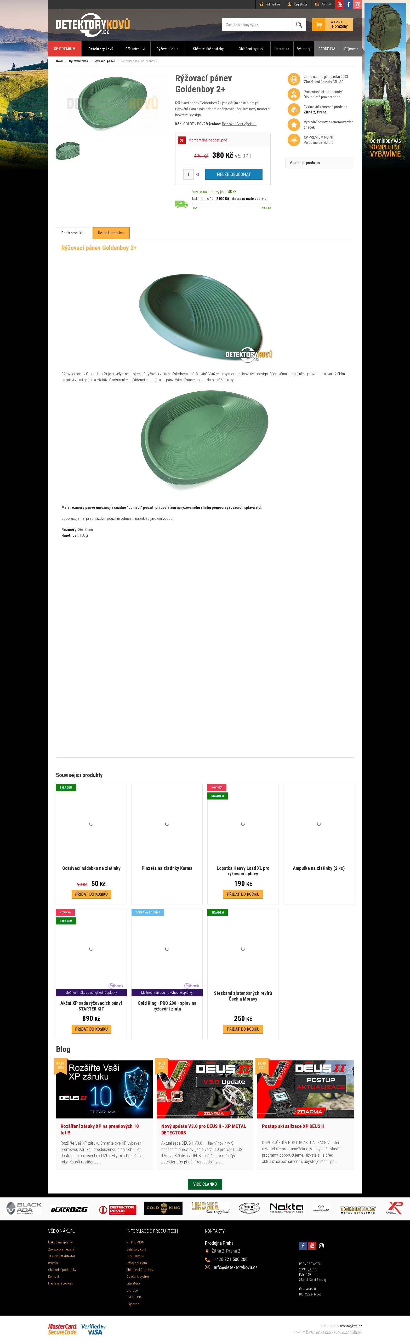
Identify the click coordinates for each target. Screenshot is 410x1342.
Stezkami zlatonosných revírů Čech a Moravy (243, 996)
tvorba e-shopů (325, 1331)
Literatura (282, 49)
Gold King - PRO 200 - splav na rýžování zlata (167, 1006)
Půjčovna (351, 49)
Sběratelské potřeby (208, 49)
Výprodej (303, 49)
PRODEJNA (326, 49)
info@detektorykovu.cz (236, 1267)
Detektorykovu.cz (351, 1326)
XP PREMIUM (65, 49)
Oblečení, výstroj (251, 49)
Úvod (59, 61)
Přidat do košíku (91, 894)
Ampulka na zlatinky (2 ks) (319, 868)
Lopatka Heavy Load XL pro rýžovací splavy (243, 871)
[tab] (73, 233)
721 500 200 (231, 1259)
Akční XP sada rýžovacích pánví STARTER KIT (91, 1006)
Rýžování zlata (168, 49)
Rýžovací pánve (104, 61)
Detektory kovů (100, 49)
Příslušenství (135, 49)
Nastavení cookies (60, 1283)
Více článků (205, 1184)
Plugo (310, 1331)
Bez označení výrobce (239, 124)
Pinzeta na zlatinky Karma (167, 868)
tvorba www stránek (349, 1331)
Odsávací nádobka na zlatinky (91, 868)
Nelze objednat (234, 174)
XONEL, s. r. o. (308, 1269)
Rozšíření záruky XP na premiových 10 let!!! (100, 1129)
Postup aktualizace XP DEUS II (293, 1126)
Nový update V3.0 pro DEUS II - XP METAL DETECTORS (203, 1129)
